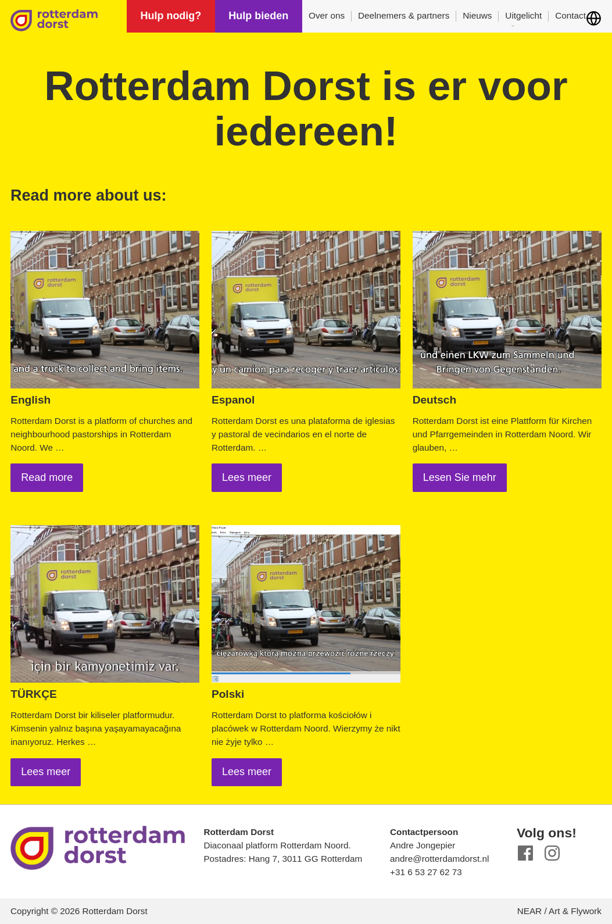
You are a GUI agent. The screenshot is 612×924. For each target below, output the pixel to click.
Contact (570, 15)
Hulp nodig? (170, 16)
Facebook (526, 853)
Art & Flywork (575, 911)
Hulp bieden (258, 16)
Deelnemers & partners (403, 15)
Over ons (327, 15)
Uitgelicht (523, 15)
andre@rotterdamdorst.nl (439, 859)
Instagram (552, 853)
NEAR (529, 911)
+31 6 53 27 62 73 (426, 872)
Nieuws (477, 15)
